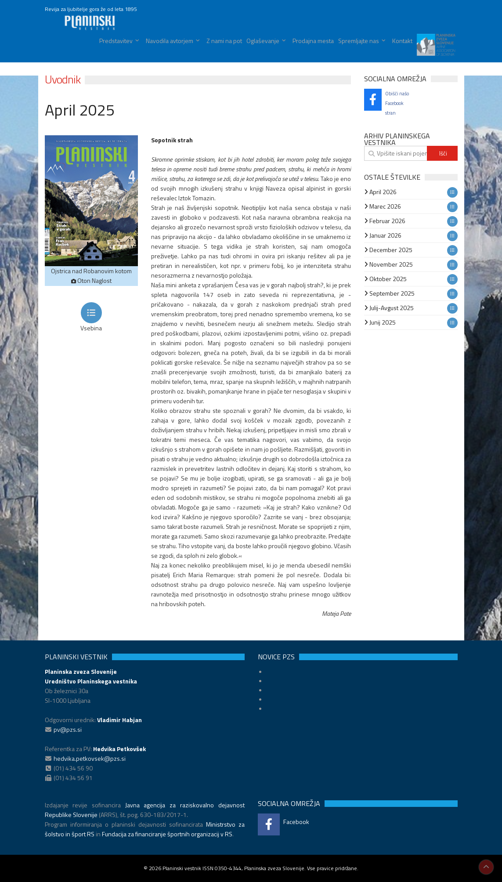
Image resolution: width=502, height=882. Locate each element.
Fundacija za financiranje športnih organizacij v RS (167, 834)
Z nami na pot (224, 40)
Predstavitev (116, 40)
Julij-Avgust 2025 (389, 307)
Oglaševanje (262, 40)
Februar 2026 (384, 220)
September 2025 (389, 293)
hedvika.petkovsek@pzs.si (90, 758)
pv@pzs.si (68, 729)
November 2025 (388, 264)
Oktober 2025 (385, 278)
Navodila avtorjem (169, 40)
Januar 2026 (382, 235)
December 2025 (388, 249)
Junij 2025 (380, 322)
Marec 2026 (382, 206)
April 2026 (380, 191)
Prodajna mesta (313, 40)
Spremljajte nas (358, 40)
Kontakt (402, 40)
